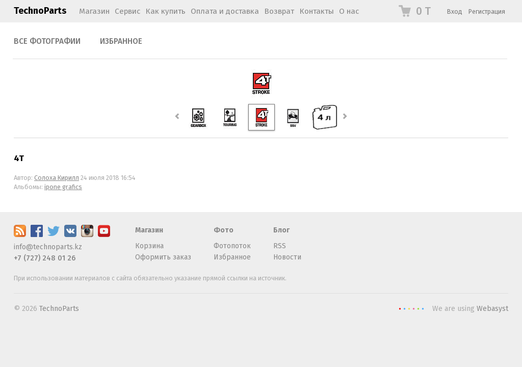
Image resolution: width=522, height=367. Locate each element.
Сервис (127, 11)
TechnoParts (40, 10)
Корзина (149, 246)
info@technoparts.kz (48, 247)
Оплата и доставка (225, 11)
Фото (223, 230)
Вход (454, 11)
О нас (349, 11)
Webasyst (492, 308)
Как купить (165, 11)
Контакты (316, 11)
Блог (281, 230)
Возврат (279, 11)
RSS (279, 246)
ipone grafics (63, 187)
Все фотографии (47, 41)
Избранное (121, 41)
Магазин (94, 11)
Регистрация (486, 11)
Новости (287, 257)
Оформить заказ (163, 257)
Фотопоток (232, 246)
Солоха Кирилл (56, 177)
